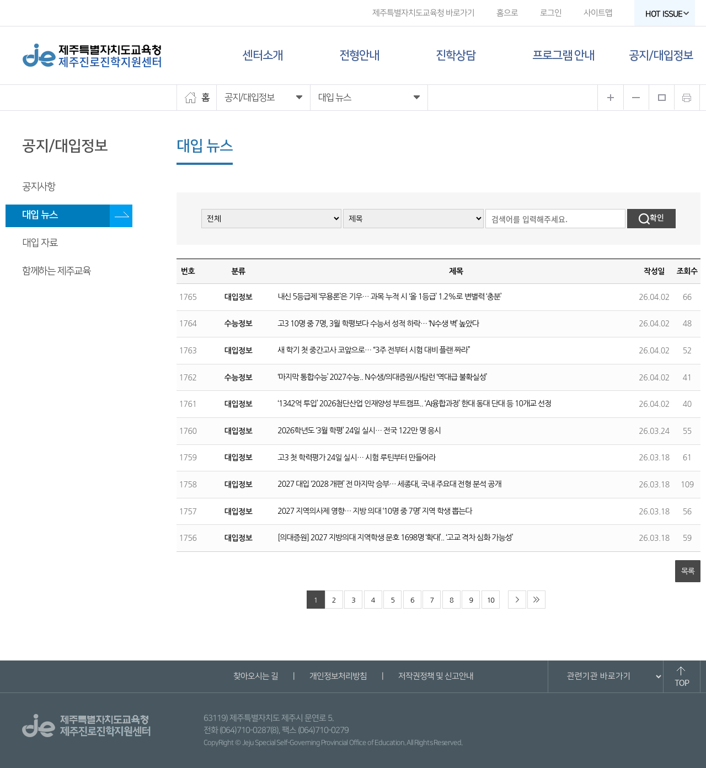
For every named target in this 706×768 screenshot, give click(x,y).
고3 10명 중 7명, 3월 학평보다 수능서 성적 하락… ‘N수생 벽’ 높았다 (378, 323)
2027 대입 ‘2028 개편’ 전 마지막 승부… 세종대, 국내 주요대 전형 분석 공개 (389, 484)
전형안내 (359, 55)
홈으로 (507, 13)
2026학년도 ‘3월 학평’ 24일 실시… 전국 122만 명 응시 (359, 430)
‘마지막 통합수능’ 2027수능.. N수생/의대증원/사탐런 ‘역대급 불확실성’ (381, 377)
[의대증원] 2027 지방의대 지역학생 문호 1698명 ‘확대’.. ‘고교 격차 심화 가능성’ (394, 537)
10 (490, 600)
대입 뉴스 (39, 215)
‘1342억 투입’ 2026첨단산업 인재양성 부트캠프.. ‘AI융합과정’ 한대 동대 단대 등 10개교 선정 (414, 403)
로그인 (550, 13)
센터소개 (262, 55)
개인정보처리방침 (337, 676)
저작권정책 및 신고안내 (435, 676)
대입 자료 (39, 243)
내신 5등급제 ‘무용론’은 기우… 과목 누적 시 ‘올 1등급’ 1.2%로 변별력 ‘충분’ (389, 296)
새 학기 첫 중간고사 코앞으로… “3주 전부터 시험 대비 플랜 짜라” (373, 350)
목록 (687, 571)
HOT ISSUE (667, 14)
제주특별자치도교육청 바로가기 (423, 13)
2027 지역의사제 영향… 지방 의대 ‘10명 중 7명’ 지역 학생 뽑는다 (374, 511)
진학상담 (455, 55)
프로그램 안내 (563, 55)
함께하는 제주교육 (56, 271)
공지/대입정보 (661, 55)
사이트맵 (598, 13)
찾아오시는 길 (255, 676)
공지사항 (38, 186)
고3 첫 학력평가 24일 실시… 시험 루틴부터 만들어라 (356, 457)
